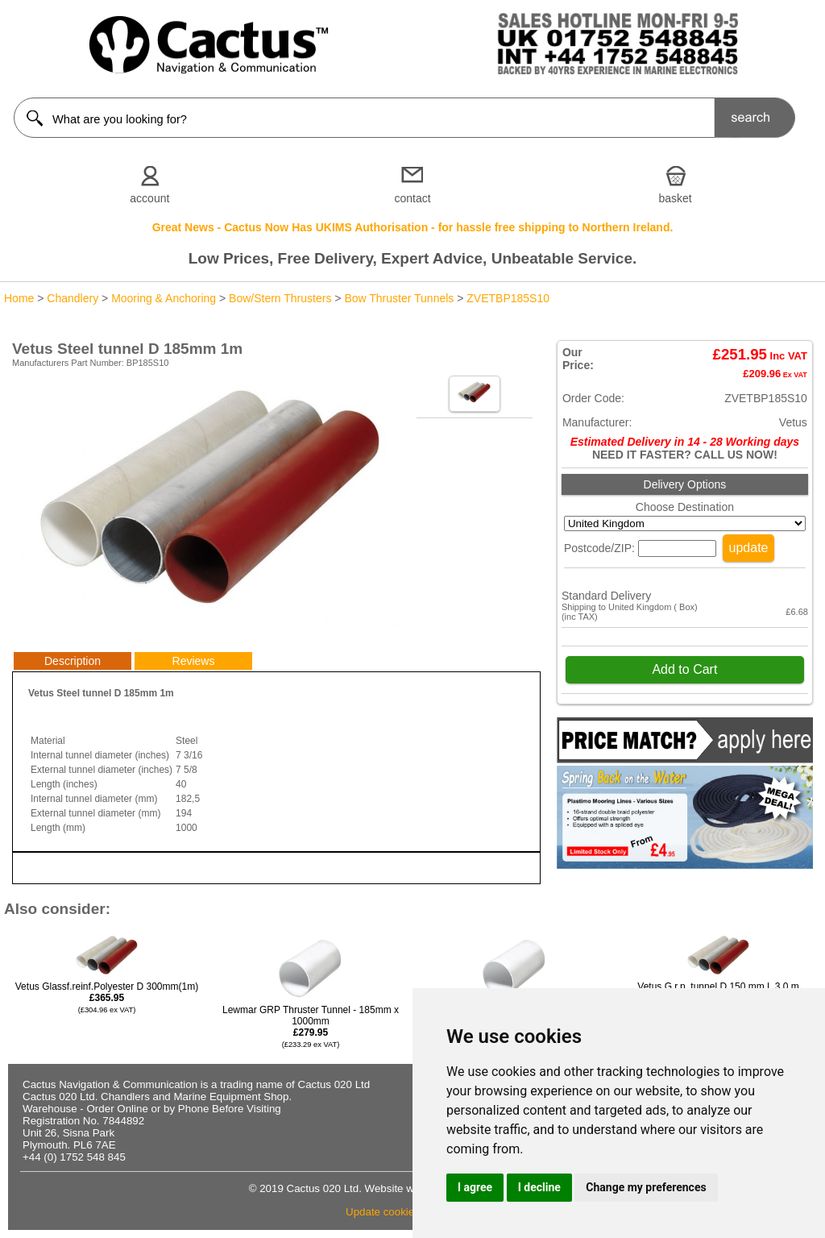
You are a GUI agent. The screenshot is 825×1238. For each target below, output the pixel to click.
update (749, 548)
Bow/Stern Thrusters (280, 298)
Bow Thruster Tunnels (399, 298)
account (149, 198)
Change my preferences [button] (646, 1187)
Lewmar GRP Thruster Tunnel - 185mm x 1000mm (310, 1026)
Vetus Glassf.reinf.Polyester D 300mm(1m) (106, 997)
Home (19, 298)
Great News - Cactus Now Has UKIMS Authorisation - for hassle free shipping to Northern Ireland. (413, 227)
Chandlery (72, 298)
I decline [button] (539, 1187)
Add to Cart (684, 669)
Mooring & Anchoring (163, 298)
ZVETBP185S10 (507, 298)
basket (675, 198)
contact (412, 198)
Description (72, 660)
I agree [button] (475, 1187)
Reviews (193, 660)
